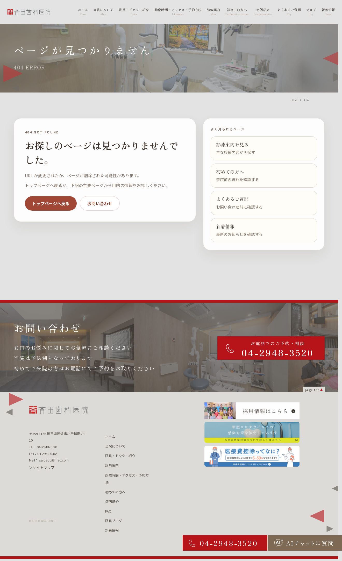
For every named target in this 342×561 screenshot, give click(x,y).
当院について (115, 446)
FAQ (108, 511)
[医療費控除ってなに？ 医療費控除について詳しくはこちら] (252, 456)
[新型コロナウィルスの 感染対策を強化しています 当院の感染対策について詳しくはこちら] (252, 432)
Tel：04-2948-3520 (43, 446)
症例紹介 (112, 501)
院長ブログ (113, 520)
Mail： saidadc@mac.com (49, 460)
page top (312, 389)
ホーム (110, 436)
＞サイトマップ (41, 467)
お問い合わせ (99, 203)
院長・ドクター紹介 (120, 455)
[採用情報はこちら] (252, 410)
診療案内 (112, 465)
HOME (294, 100)
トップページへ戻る (50, 203)
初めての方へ (115, 491)
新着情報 (112, 530)
